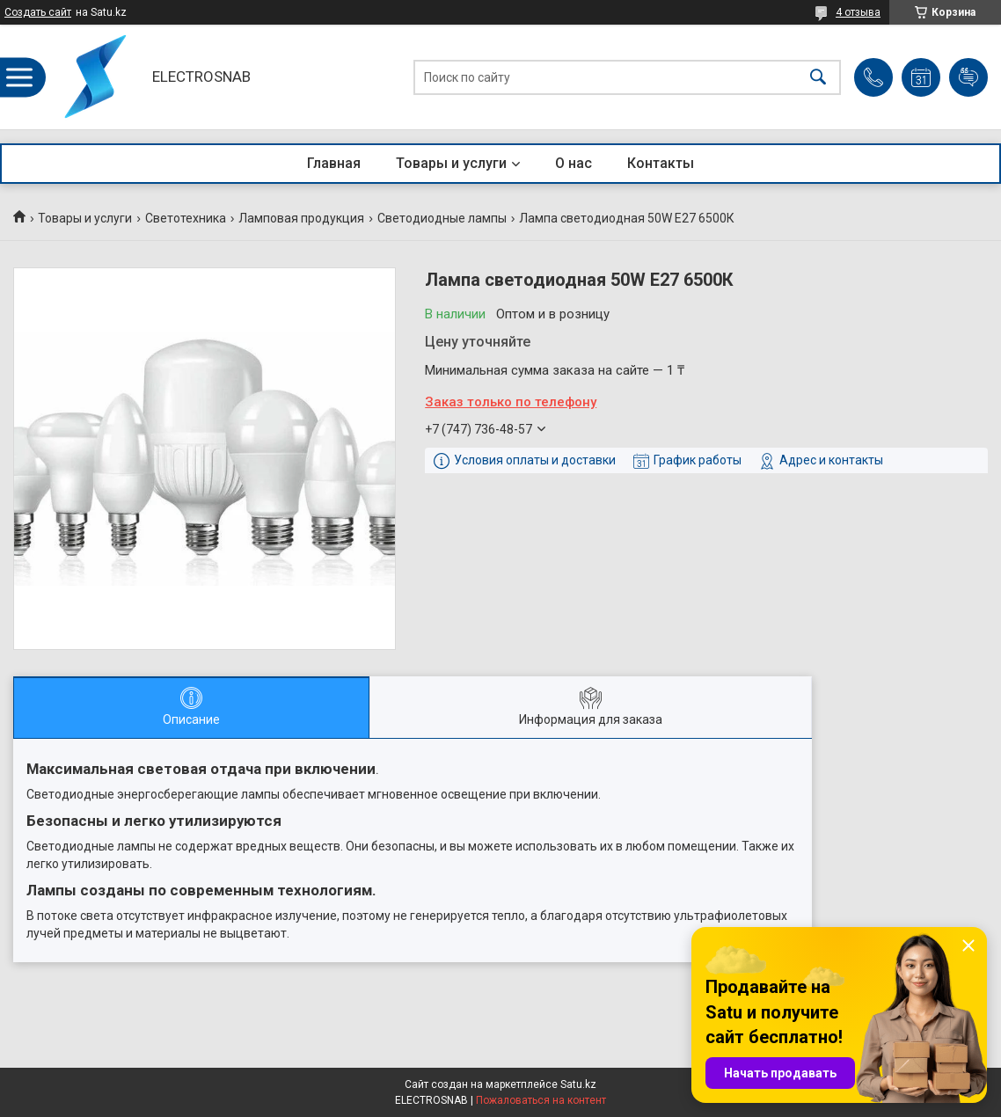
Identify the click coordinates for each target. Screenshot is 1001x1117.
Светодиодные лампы (442, 218)
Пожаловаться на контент (541, 1100)
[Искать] (818, 77)
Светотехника (185, 218)
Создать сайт (37, 12)
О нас (573, 163)
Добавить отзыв (968, 77)
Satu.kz (578, 1084)
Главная (334, 163)
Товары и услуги (451, 163)
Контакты (660, 163)
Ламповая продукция (301, 218)
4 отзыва (858, 12)
